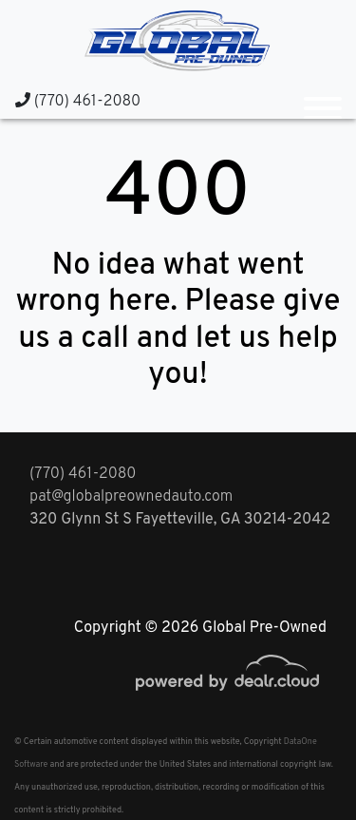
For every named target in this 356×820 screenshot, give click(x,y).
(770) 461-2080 (78, 101)
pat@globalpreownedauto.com (131, 496)
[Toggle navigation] (323, 101)
